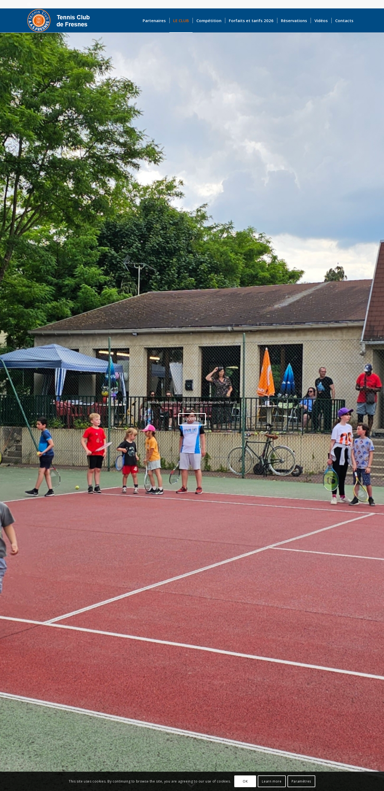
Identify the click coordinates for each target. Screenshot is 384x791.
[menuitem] (154, 20)
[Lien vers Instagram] (29, 4)
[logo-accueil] (61, 20)
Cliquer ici (192, 419)
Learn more (271, 781)
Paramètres (301, 781)
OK (245, 781)
